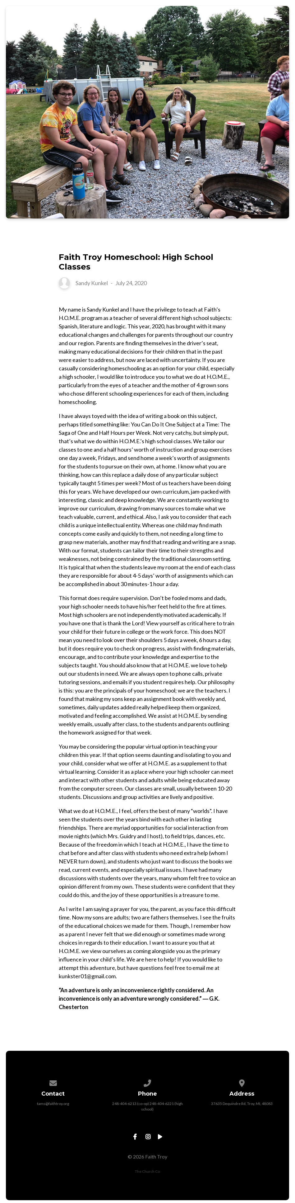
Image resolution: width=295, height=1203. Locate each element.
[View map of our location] (242, 1082)
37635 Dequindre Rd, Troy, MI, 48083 (242, 1103)
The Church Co (147, 1171)
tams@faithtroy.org (53, 1103)
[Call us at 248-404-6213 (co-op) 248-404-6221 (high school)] (147, 1082)
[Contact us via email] (53, 1082)
